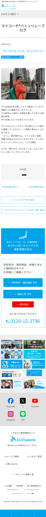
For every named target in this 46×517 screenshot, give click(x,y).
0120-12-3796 (25, 320)
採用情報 (19, 485)
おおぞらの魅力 (8, 14)
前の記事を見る (10, 186)
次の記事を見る (36, 186)
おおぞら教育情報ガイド (24, 432)
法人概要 (8, 485)
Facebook (10, 406)
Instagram (10, 419)
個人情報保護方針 (34, 485)
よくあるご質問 (34, 456)
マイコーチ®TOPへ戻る (24, 199)
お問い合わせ (12, 463)
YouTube (35, 406)
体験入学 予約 (28, 513)
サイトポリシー (13, 489)
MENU (11, 510)
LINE (23, 419)
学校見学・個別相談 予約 (17, 513)
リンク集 (30, 493)
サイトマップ (17, 493)
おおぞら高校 (8, 8)
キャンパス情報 (11, 456)
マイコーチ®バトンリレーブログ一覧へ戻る (24, 209)
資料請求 (40, 513)
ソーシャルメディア (31, 489)
